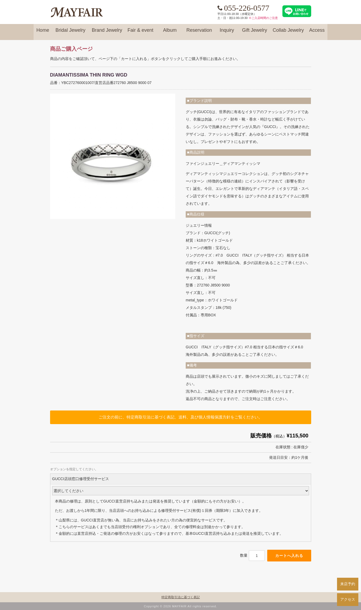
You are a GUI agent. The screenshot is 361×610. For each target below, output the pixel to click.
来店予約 (347, 584)
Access (317, 32)
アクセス (347, 599)
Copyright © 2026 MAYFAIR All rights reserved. (180, 606)
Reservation (199, 32)
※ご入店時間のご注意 (263, 17)
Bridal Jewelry (70, 32)
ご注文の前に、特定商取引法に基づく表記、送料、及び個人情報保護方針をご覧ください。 (180, 417)
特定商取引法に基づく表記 (180, 597)
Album (170, 32)
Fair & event (140, 32)
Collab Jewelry (288, 32)
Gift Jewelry (254, 32)
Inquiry (227, 32)
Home (42, 32)
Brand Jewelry (107, 32)
